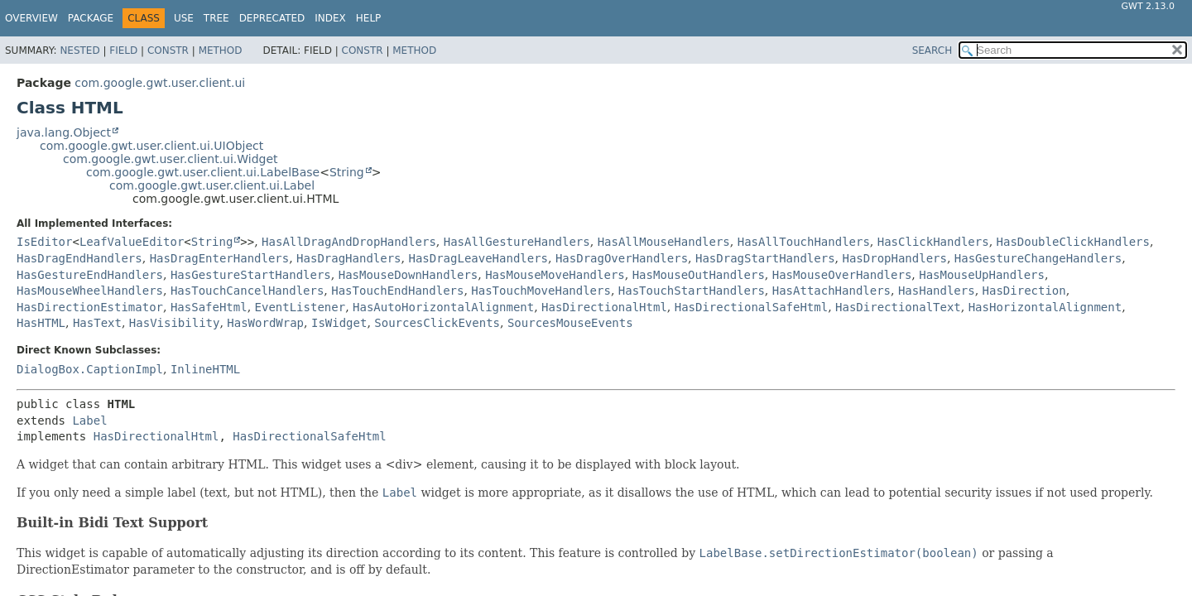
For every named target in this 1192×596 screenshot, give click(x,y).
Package (90, 18)
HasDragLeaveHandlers (478, 258)
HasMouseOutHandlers (698, 274)
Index (330, 18)
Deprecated (272, 18)
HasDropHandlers (894, 258)
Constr (168, 50)
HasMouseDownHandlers (408, 274)
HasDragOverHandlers (621, 258)
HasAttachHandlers (831, 290)
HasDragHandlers (348, 258)
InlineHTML (205, 369)
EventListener (300, 307)
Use (184, 18)
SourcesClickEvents (437, 322)
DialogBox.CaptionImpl (90, 369)
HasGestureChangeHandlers (1038, 258)
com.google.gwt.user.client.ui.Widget (170, 159)
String (346, 172)
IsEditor (44, 241)
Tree (216, 18)
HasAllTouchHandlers (804, 241)
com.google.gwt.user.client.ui (159, 82)
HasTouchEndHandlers (397, 290)
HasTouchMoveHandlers (541, 290)
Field (123, 50)
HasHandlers (936, 290)
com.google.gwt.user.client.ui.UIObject (151, 145)
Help (369, 18)
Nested (79, 50)
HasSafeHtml (209, 307)
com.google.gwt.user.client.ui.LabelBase (203, 172)
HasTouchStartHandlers (691, 290)
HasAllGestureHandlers (517, 241)
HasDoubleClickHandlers (1073, 241)
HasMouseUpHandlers (982, 274)
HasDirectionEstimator (90, 307)
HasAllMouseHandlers (664, 241)
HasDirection (1024, 290)
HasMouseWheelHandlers (90, 290)
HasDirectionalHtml (604, 307)
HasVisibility (174, 322)
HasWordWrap (265, 322)
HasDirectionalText (898, 307)
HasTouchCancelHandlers (247, 290)
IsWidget (339, 322)
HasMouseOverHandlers (842, 274)
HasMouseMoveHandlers (555, 274)
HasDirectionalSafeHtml (751, 307)
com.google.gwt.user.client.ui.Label (212, 185)
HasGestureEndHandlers (90, 274)
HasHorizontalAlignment (1045, 307)
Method (221, 50)
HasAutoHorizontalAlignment (443, 307)
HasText (97, 322)
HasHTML (41, 322)
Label (89, 420)
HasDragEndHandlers (79, 258)
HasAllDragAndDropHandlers (349, 241)
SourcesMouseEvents (570, 322)
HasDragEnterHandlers (220, 258)
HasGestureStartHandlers (251, 274)
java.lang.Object (64, 132)
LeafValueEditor (131, 241)
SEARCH (932, 50)
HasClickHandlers (933, 241)
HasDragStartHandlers (765, 258)
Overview (31, 18)
